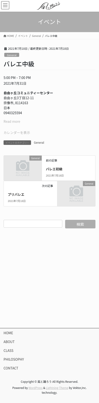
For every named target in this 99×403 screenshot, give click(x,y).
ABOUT (9, 341)
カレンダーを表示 (17, 132)
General (11, 55)
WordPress (35, 388)
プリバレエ (16, 194)
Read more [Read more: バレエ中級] (12, 121)
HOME (8, 332)
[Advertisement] (49, 278)
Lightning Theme (57, 388)
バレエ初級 (54, 169)
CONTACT (11, 368)
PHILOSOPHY (14, 359)
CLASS (9, 350)
